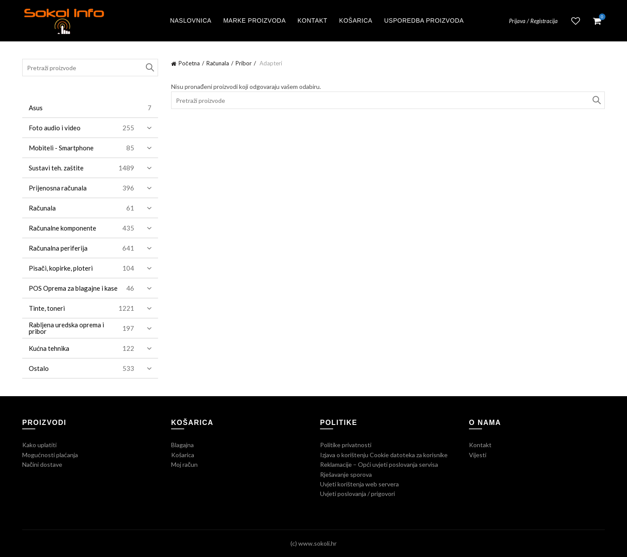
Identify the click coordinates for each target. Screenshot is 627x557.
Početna (189, 63)
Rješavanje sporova (346, 474)
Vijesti (477, 455)
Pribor (244, 63)
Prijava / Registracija (533, 20)
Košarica (355, 20)
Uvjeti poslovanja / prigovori (357, 493)
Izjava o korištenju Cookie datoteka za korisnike (384, 455)
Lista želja (575, 20)
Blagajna (182, 444)
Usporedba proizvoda (424, 20)
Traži (596, 100)
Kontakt (312, 20)
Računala (217, 63)
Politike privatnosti (345, 444)
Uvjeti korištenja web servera (359, 484)
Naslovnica (190, 20)
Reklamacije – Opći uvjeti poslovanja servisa (379, 464)
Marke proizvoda (254, 20)
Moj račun (184, 464)
